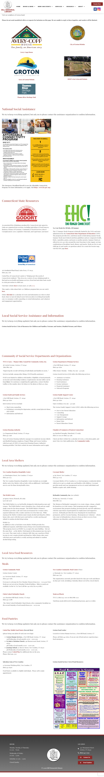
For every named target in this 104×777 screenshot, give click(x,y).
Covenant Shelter (58, 477)
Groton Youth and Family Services (14, 399)
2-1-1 (33, 290)
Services (59, 6)
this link (9, 299)
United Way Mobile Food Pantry (13, 635)
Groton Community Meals (11, 574)
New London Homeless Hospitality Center (17, 477)
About (81, 6)
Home (18, 6)
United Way (16, 656)
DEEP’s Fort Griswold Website (77, 84)
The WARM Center (9, 500)
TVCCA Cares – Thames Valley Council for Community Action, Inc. (25, 366)
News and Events (45, 6)
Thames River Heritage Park (26, 102)
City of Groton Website (77, 49)
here (66, 253)
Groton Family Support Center (63, 399)
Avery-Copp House (26, 57)
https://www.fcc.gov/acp (42, 192)
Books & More (29, 6)
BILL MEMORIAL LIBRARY (8, 11)
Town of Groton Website (26, 84)
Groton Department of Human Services (66, 366)
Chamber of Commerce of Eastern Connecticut (68, 434)
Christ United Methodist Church (13, 599)
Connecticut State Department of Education (80, 238)
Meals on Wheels (58, 599)
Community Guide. (83, 446)
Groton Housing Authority (11, 434)
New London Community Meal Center (65, 574)
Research (71, 6)
